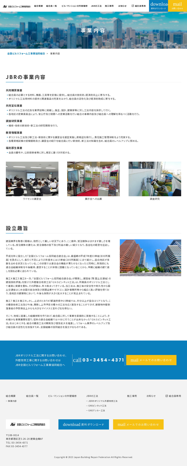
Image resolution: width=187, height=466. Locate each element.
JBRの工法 (96, 5)
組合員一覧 (51, 5)
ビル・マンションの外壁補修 (75, 5)
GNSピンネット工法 (97, 405)
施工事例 (109, 5)
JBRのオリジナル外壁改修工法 (103, 400)
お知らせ (122, 5)
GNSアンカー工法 (96, 410)
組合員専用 (138, 6)
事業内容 (12, 400)
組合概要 (38, 5)
